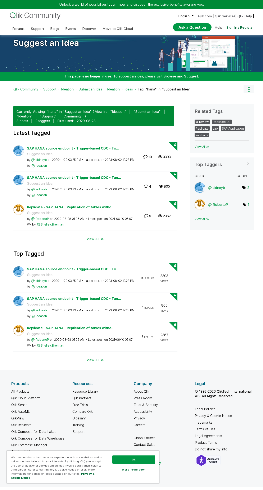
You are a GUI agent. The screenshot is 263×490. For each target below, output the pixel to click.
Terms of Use (205, 432)
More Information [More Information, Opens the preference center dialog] (133, 469)
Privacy (139, 421)
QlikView (17, 421)
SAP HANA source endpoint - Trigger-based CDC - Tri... (73, 151)
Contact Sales (144, 448)
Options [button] (249, 92)
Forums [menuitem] (18, 29)
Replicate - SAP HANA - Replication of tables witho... (70, 210)
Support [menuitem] (37, 29)
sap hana (202, 138)
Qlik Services (225, 16)
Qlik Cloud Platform (25, 401)
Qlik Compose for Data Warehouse (37, 441)
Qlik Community (25, 92)
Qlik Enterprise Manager (29, 448)
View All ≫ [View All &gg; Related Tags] (202, 150)
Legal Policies (205, 412)
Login (113, 4)
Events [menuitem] (70, 29)
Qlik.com (205, 16)
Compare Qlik (82, 415)
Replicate (202, 131)
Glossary (79, 421)
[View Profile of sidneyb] (41, 163)
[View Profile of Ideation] (41, 168)
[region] (83, 467)
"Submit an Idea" (147, 115)
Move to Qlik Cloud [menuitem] (118, 29)
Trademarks (203, 425)
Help (218, 27)
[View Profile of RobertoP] (42, 222)
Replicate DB (222, 125)
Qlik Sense (19, 408)
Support (49, 92)
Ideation (67, 92)
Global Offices (144, 441)
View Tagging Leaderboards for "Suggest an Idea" (222, 166)
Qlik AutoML (20, 415)
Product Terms (206, 446)
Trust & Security (146, 408)
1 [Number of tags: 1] (248, 208)
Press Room (143, 401)
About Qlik (141, 394)
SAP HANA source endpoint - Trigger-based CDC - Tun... (74, 181)
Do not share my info (211, 452)
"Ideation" (118, 115)
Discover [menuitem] (89, 29)
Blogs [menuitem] (54, 29)
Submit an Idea (90, 92)
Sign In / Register (240, 27)
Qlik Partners (81, 401)
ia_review (202, 125)
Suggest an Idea (46, 45)
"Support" (48, 119)
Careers (139, 428)
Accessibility (143, 415)
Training (78, 428)
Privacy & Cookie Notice (213, 419)
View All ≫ (95, 242)
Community (73, 119)
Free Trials (80, 408)
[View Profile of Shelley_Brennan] (52, 227)
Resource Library (85, 394)
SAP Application (233, 131)
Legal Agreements (208, 439)
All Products (20, 394)
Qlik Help (244, 16)
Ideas (128, 92)
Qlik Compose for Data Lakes (33, 435)
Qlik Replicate (21, 428)
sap (215, 131)
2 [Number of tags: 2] (248, 191)
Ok (134, 459)
